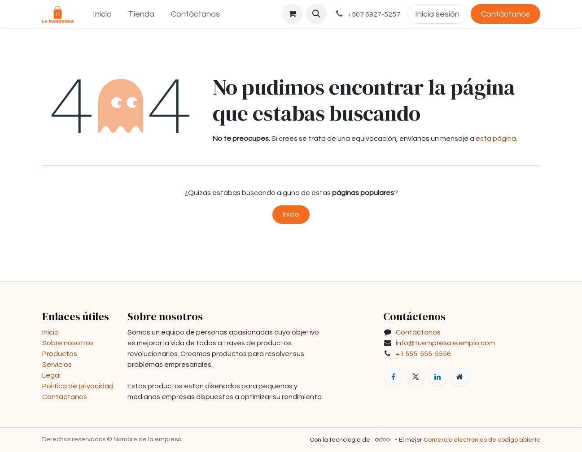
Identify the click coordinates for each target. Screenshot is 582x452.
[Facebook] (394, 377)
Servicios (57, 364)
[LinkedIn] (437, 377)
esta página (496, 138)
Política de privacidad (78, 386)
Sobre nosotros (68, 343)
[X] (415, 377)
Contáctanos (505, 14)
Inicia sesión (437, 14)
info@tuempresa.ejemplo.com (445, 343)
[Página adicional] (460, 377)
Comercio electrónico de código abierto (482, 440)
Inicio (291, 214)
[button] (316, 14)
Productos (59, 353)
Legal (51, 375)
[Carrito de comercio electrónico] (292, 14)
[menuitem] (102, 14)
